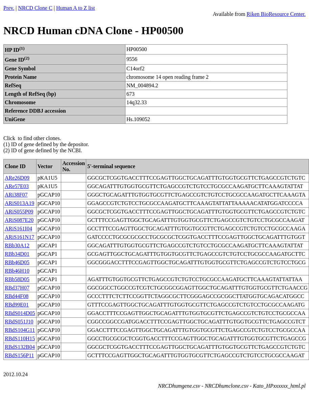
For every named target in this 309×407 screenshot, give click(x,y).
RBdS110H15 (20, 338)
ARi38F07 (16, 195)
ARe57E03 (17, 186)
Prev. (8, 8)
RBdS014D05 (20, 313)
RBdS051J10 (19, 321)
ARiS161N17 (19, 237)
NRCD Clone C (35, 8)
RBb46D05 (17, 262)
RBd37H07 (17, 288)
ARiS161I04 (18, 228)
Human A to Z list (75, 8)
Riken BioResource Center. (276, 14)
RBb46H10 (17, 271)
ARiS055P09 (19, 211)
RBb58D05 (17, 279)
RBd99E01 (17, 305)
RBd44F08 (16, 296)
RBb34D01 (17, 254)
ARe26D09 (17, 178)
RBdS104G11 (20, 330)
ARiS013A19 (19, 203)
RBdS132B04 (20, 347)
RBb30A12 (17, 245)
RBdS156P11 (19, 355)
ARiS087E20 (19, 220)
